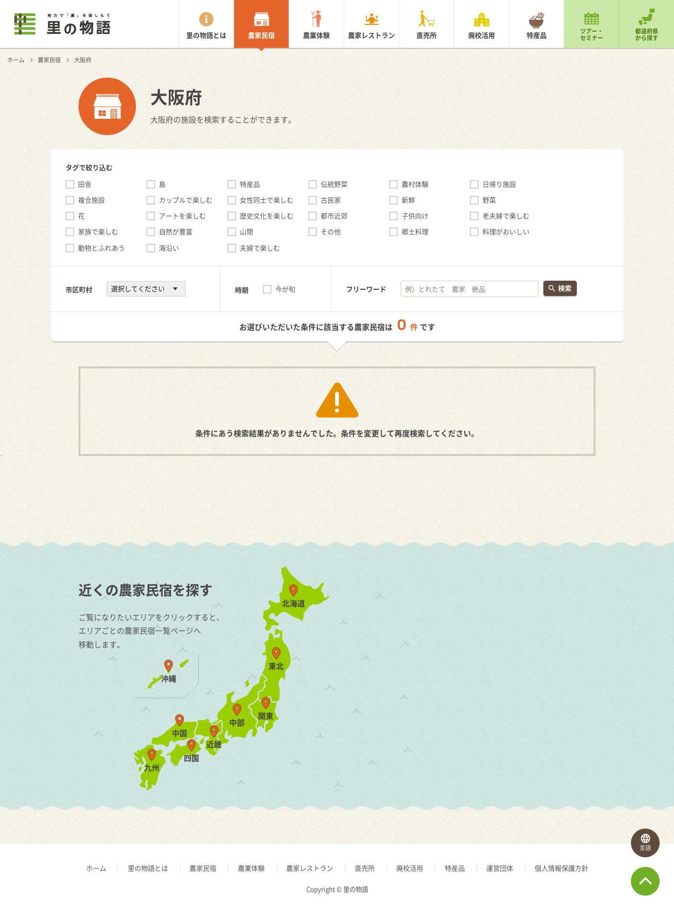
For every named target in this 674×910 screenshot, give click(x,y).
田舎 (84, 184)
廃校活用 (481, 35)
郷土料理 (415, 231)
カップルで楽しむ (186, 200)
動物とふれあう (101, 247)
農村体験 (415, 184)
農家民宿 (261, 35)
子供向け (415, 215)
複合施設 (91, 200)
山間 (246, 231)
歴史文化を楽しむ (266, 215)
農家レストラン (371, 35)
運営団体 (499, 868)
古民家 (331, 200)
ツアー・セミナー (591, 34)
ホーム (15, 60)
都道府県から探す (646, 34)
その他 (331, 231)
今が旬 (285, 289)
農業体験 (316, 35)
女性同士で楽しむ (266, 200)
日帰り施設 (499, 184)
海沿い (169, 247)
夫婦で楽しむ (260, 247)
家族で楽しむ (98, 231)
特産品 (537, 35)
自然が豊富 (175, 231)
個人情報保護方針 (561, 868)
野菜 (489, 200)
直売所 (426, 35)
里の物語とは (206, 35)
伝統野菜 (334, 184)
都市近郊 (334, 215)
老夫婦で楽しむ (506, 215)
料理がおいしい (506, 231)
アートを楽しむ (182, 215)
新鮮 (408, 200)
